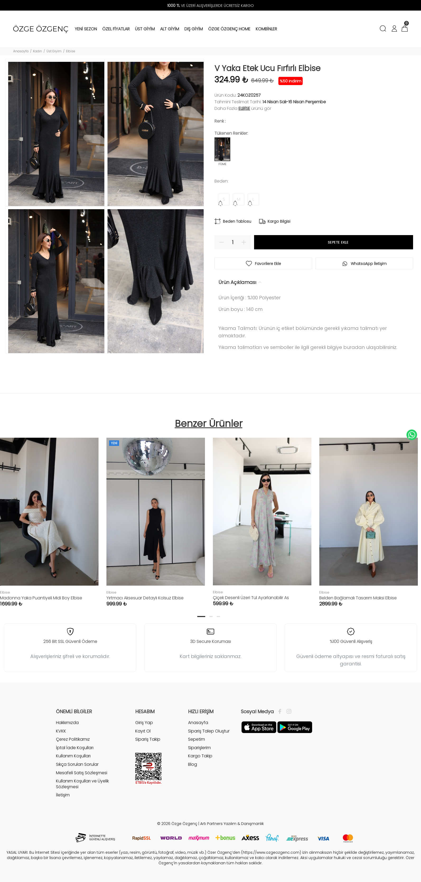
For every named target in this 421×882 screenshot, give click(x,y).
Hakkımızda (67, 723)
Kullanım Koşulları (73, 756)
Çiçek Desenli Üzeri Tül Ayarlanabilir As (251, 598)
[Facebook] (281, 711)
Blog (192, 764)
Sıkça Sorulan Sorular (77, 764)
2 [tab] (211, 616)
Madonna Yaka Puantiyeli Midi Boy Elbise (41, 598)
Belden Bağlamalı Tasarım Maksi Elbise (358, 598)
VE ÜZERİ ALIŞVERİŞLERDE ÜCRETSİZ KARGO (210, 5)
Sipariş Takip (147, 739)
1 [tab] (201, 616)
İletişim (63, 795)
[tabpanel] (155, 516)
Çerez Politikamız (73, 739)
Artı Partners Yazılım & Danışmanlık (232, 823)
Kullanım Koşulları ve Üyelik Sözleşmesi (82, 784)
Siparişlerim (199, 748)
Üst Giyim (54, 51)
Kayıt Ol (143, 731)
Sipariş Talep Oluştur (209, 731)
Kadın (37, 51)
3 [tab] (218, 616)
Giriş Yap (144, 723)
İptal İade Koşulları (74, 748)
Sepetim (196, 739)
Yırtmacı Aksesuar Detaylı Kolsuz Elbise (145, 598)
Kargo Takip (200, 756)
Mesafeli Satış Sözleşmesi (81, 773)
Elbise (70, 51)
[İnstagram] (287, 711)
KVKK (61, 731)
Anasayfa (21, 51)
